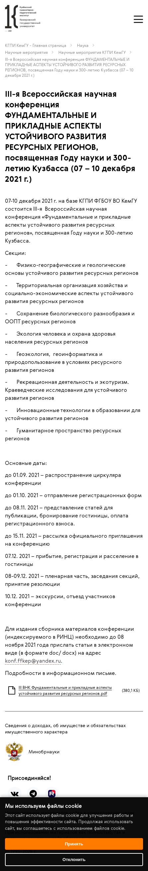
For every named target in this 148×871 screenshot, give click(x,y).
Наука (83, 45)
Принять (74, 843)
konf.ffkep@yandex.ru (33, 660)
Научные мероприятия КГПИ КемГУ (92, 52)
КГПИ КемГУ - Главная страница (35, 45)
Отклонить (73, 859)
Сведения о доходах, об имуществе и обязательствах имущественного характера (65, 728)
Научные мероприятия (26, 52)
